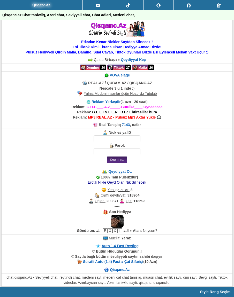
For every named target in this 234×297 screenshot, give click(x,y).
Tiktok (116, 67)
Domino (90, 67)
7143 (126, 125)
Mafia (140, 67)
